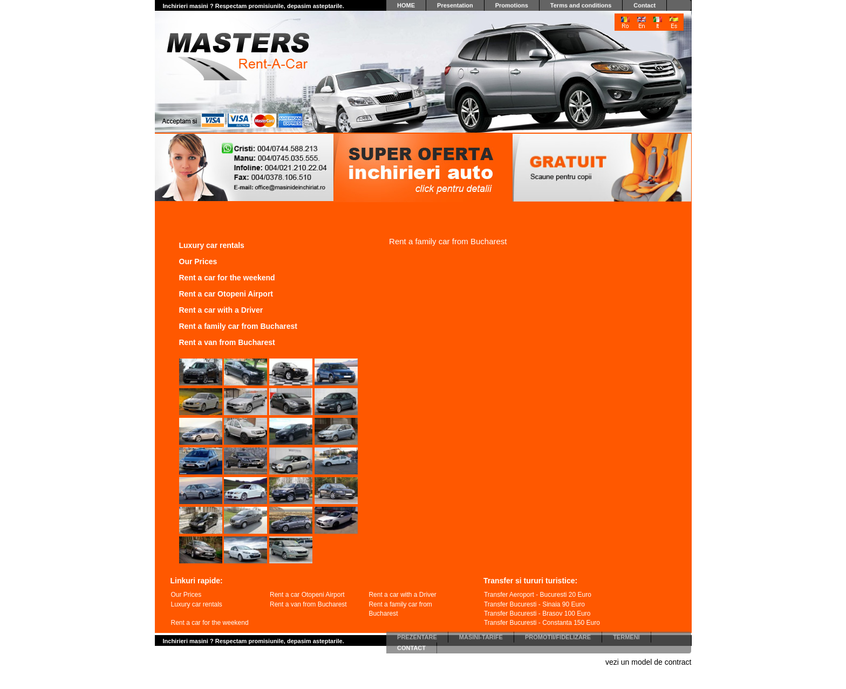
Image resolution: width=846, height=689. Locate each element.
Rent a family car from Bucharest (238, 326)
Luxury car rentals (211, 245)
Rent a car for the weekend (227, 277)
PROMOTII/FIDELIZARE (558, 635)
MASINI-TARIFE (481, 635)
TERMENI (626, 635)
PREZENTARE (417, 635)
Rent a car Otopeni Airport (226, 294)
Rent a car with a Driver (221, 310)
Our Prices (198, 261)
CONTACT (411, 646)
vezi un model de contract (648, 662)
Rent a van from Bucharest (227, 342)
